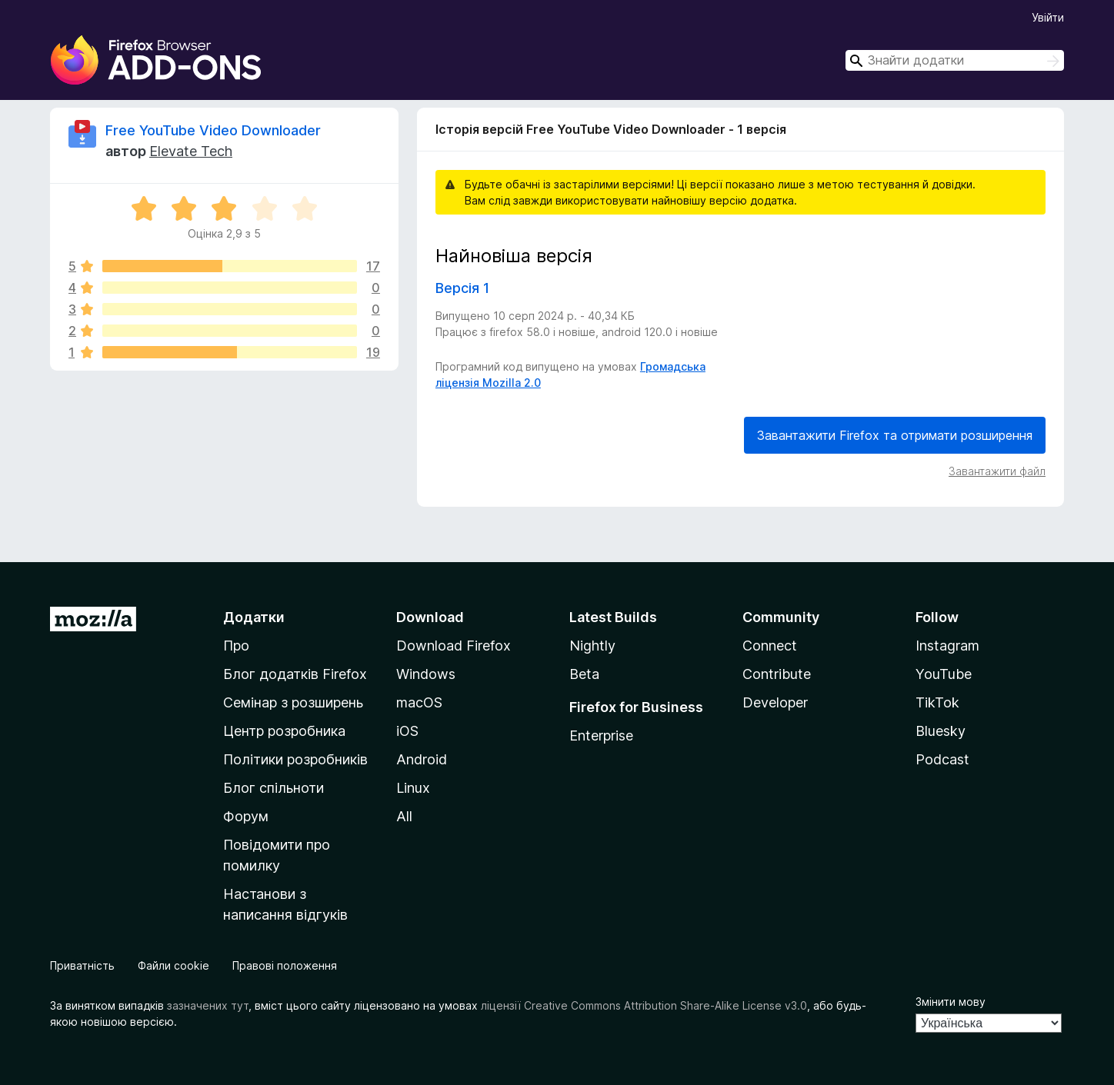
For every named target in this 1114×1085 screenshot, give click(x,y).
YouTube (944, 674)
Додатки (254, 617)
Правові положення (284, 965)
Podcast (942, 759)
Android (421, 759)
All (404, 816)
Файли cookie (173, 965)
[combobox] (955, 60)
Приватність (82, 965)
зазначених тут (207, 1005)
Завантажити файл (997, 471)
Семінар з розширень (293, 702)
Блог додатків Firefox (295, 674)
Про (236, 645)
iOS (407, 731)
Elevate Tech (190, 151)
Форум (245, 816)
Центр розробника (284, 731)
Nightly (592, 645)
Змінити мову (951, 1001)
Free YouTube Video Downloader (213, 130)
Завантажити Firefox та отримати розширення (894, 435)
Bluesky (941, 731)
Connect (769, 645)
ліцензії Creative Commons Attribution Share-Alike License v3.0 (644, 1005)
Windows (425, 674)
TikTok (937, 702)
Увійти (1048, 17)
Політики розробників (295, 759)
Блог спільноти (273, 788)
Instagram (947, 645)
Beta (584, 674)
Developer (775, 702)
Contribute (776, 674)
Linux (413, 788)
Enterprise (601, 735)
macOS (419, 702)
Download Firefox (453, 645)
